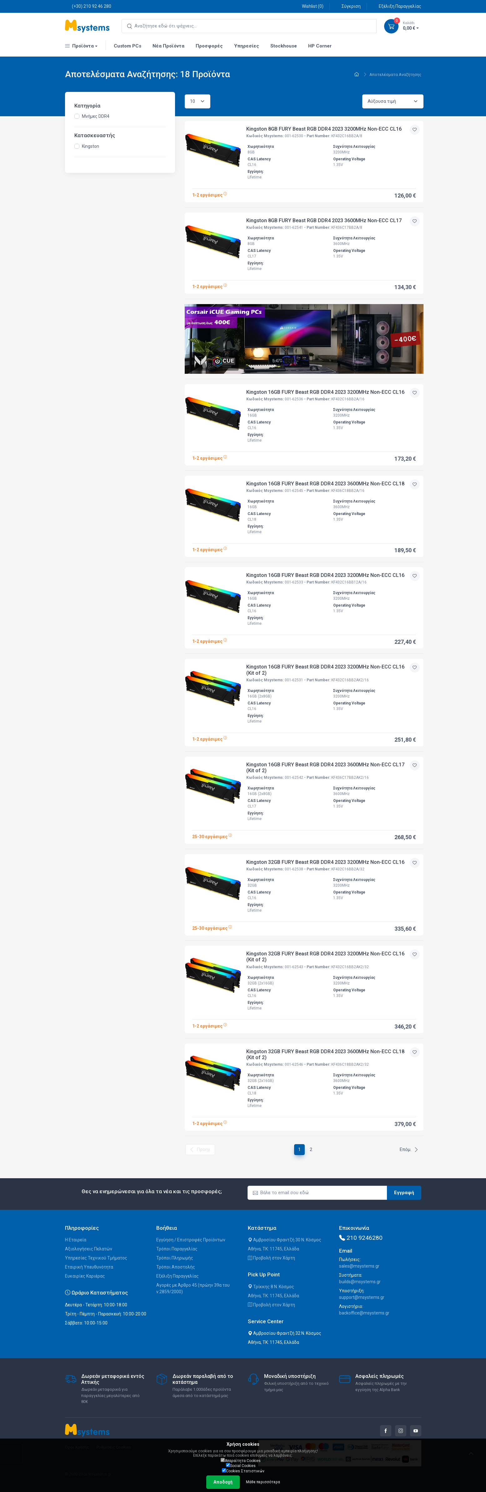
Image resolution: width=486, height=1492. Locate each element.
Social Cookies (241, 1465)
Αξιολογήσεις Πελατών (88, 1248)
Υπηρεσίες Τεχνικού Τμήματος (96, 1257)
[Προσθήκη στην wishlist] (415, 130)
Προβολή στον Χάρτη (271, 1257)
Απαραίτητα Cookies (241, 1460)
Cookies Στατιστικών (243, 1470)
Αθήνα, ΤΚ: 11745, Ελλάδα (273, 1248)
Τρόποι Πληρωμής (174, 1257)
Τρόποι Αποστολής (175, 1266)
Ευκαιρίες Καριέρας (85, 1276)
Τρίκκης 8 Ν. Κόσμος (271, 1286)
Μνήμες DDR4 (95, 116)
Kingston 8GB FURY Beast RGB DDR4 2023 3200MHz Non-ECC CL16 (324, 129)
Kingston (90, 146)
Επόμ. (409, 1149)
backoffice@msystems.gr (364, 1312)
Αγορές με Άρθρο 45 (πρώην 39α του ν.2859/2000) (193, 1288)
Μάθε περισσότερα (263, 1482)
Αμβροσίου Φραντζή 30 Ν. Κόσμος (284, 1239)
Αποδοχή (223, 1481)
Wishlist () (309, 6)
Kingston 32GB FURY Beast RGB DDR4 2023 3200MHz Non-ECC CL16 (325, 862)
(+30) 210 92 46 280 (88, 6)
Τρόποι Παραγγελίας (177, 1248)
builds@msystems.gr (360, 1281)
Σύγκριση (348, 6)
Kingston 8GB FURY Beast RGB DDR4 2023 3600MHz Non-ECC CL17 (324, 220)
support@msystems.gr (361, 1297)
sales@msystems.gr (359, 1266)
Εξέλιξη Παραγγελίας (396, 6)
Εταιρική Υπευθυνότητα (89, 1266)
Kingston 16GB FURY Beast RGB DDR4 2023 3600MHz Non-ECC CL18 (325, 484)
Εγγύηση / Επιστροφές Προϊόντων (190, 1239)
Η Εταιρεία (75, 1239)
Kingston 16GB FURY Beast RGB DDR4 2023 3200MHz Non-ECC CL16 (325, 392)
